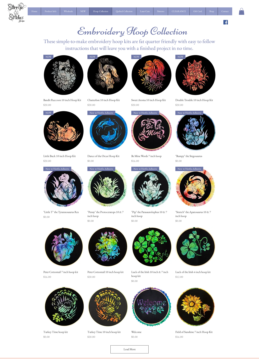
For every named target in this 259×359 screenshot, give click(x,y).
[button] (241, 11)
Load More (130, 349)
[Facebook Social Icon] (225, 22)
